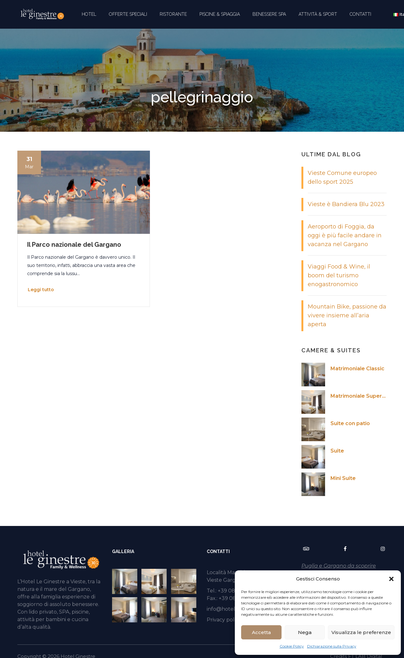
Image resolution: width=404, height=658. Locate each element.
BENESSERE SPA (269, 14)
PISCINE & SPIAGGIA (219, 14)
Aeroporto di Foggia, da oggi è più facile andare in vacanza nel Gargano (345, 235)
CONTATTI (360, 14)
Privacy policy (224, 620)
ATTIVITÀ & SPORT (318, 14)
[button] (391, 579)
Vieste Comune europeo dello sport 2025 (342, 177)
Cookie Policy (292, 646)
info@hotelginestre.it (233, 609)
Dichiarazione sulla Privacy (331, 646)
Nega (305, 632)
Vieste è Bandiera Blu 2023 (346, 204)
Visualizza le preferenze (361, 632)
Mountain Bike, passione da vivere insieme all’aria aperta (347, 315)
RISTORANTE (173, 14)
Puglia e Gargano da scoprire (338, 566)
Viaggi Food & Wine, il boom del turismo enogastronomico (339, 275)
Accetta (261, 632)
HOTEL (89, 14)
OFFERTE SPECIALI (128, 14)
